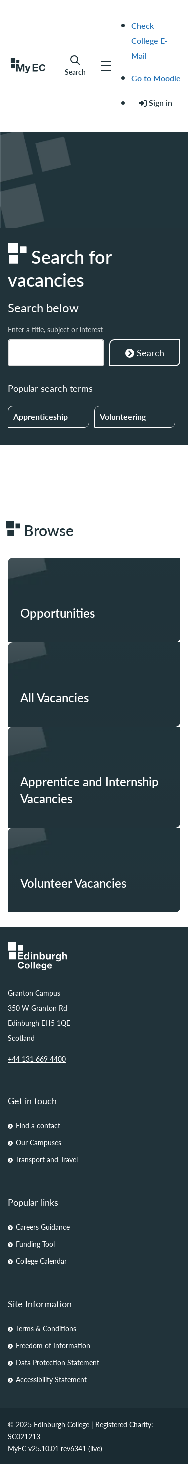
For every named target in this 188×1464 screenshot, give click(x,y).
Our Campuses (38, 1142)
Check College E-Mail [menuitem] (149, 40)
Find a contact (38, 1125)
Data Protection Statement (57, 1362)
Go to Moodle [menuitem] (156, 78)
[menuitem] (155, 103)
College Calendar (41, 1261)
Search (75, 65)
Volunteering (123, 416)
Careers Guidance (43, 1227)
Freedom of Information (53, 1345)
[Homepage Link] (94, 956)
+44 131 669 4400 (37, 1059)
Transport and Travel (47, 1159)
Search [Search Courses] (144, 352)
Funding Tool (35, 1244)
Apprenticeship (40, 416)
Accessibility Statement (51, 1379)
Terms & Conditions (46, 1328)
